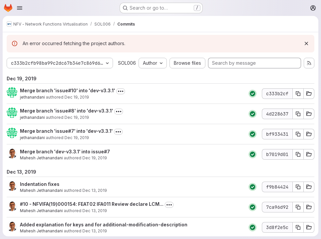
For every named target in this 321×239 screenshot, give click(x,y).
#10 (24, 204)
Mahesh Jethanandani (41, 157)
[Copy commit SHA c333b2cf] (298, 93)
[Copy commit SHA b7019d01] (298, 154)
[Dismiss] (306, 43)
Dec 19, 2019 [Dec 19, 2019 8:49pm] (76, 117)
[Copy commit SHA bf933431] (298, 134)
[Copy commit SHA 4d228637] (298, 114)
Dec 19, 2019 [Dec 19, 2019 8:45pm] (76, 137)
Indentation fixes (39, 184)
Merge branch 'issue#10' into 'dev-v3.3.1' (67, 90)
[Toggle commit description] (120, 91)
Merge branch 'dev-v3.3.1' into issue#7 (65, 151)
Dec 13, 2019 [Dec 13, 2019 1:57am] (94, 210)
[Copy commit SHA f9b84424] (298, 187)
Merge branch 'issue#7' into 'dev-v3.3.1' (66, 131)
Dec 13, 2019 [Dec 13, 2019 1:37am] (94, 230)
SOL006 (127, 63)
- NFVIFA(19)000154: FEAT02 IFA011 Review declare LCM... (95, 204)
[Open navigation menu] (19, 8)
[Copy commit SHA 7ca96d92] (298, 207)
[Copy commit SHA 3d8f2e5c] (298, 227)
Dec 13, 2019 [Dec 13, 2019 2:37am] (94, 190)
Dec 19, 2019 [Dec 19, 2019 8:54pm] (76, 97)
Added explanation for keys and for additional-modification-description (103, 224)
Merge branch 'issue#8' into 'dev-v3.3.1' (66, 111)
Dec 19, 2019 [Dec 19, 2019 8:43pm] (94, 157)
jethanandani (32, 97)
